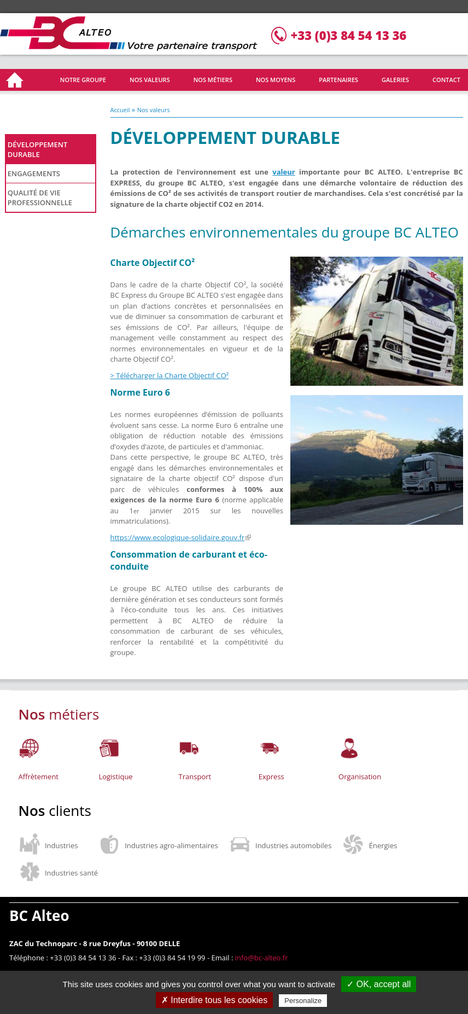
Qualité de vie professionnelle (40, 197)
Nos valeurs (150, 80)
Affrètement (38, 776)
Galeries (395, 80)
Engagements (34, 173)
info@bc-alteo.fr (261, 958)
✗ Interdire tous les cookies (214, 1000)
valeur (283, 172)
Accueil (16, 80)
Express (271, 776)
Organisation (359, 776)
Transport (195, 776)
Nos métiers (213, 80)
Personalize (302, 1000)
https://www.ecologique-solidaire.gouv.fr (180, 537)
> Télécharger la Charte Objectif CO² (169, 375)
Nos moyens (275, 80)
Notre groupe (83, 80)
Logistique (115, 776)
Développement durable (37, 149)
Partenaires (338, 80)
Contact (446, 80)
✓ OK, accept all (379, 984)
